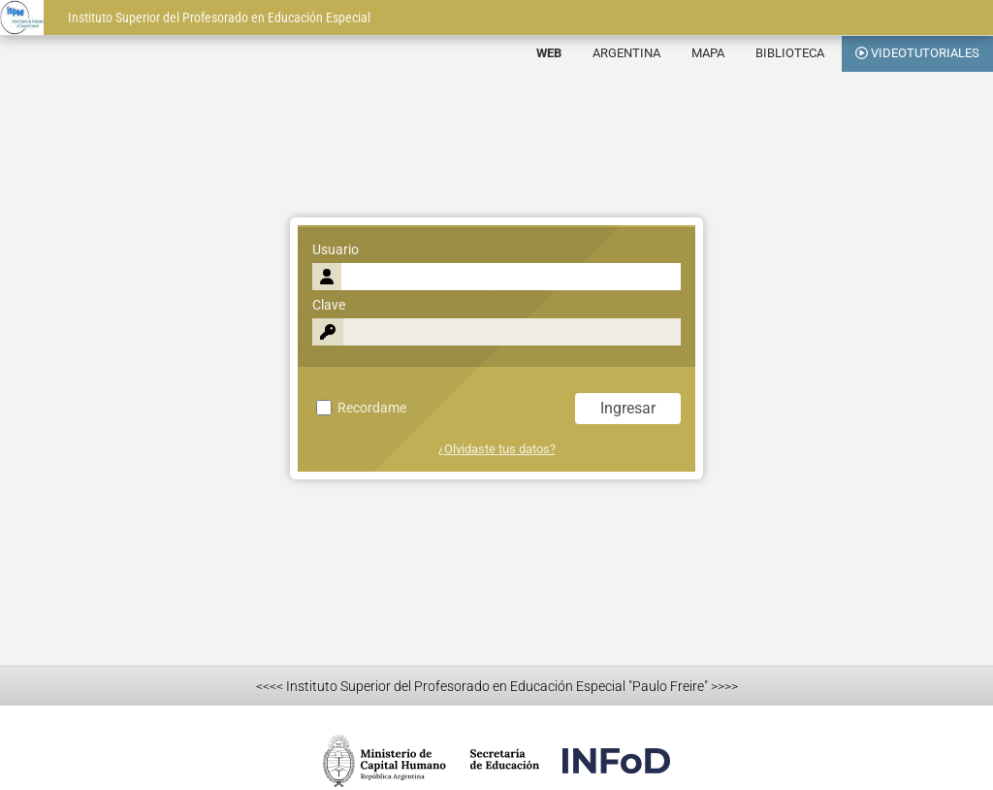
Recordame (361, 408)
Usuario (335, 250)
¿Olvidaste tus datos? (497, 449)
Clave (328, 305)
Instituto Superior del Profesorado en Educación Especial (219, 18)
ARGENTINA (626, 53)
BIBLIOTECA (789, 53)
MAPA (707, 53)
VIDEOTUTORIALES (917, 53)
